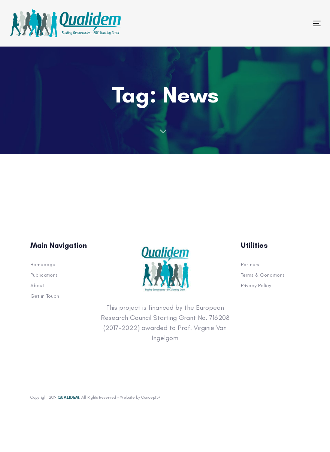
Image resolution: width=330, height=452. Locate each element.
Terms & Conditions (263, 275)
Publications (44, 275)
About (37, 285)
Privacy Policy (256, 285)
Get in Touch (44, 296)
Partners (250, 264)
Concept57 (150, 397)
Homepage (42, 264)
